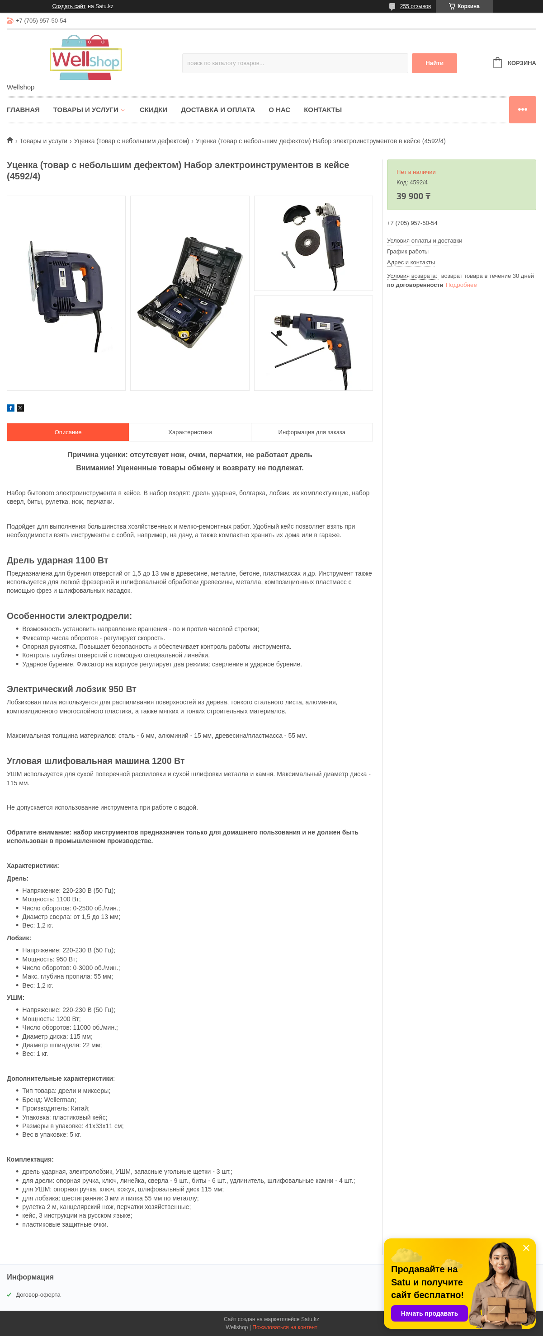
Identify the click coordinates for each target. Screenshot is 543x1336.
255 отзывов (415, 6)
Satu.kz (310, 1319)
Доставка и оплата (218, 109)
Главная (23, 109)
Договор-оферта (38, 1294)
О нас (279, 109)
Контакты (323, 109)
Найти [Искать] (434, 63)
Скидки (153, 109)
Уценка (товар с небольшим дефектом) (131, 141)
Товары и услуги (85, 109)
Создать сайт (69, 6)
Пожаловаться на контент (284, 1327)
